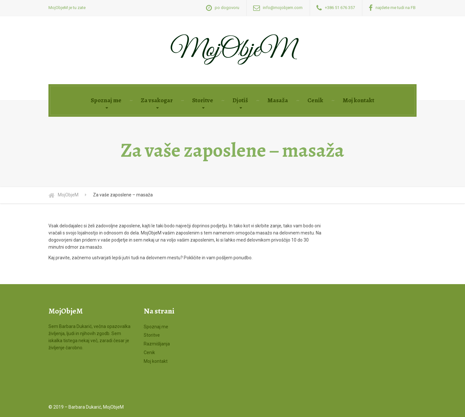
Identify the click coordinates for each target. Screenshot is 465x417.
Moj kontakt (358, 100)
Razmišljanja (157, 343)
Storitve (202, 100)
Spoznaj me (106, 100)
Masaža (277, 100)
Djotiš (240, 100)
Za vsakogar (157, 100)
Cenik (315, 100)
